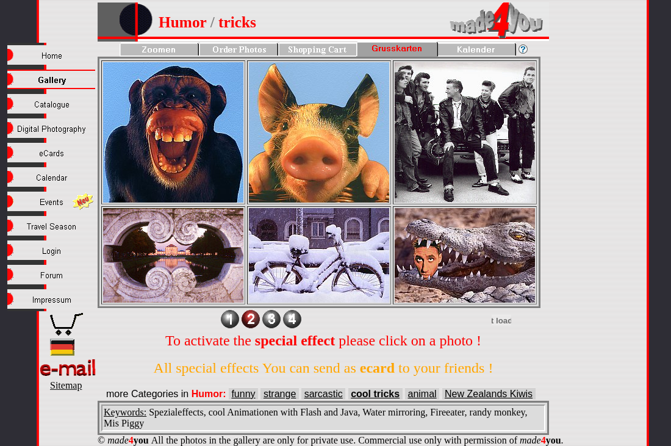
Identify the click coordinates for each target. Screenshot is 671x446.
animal (422, 394)
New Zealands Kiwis (489, 394)
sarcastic (323, 394)
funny (243, 394)
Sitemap (66, 385)
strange (280, 394)
